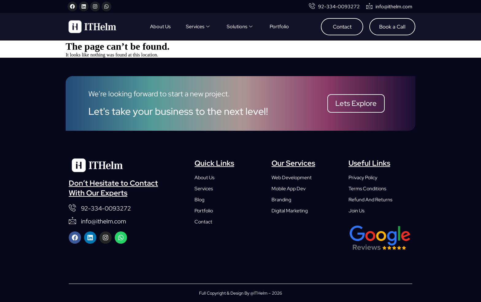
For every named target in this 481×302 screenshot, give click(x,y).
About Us (160, 26)
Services (198, 26)
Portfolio (279, 26)
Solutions (239, 26)
